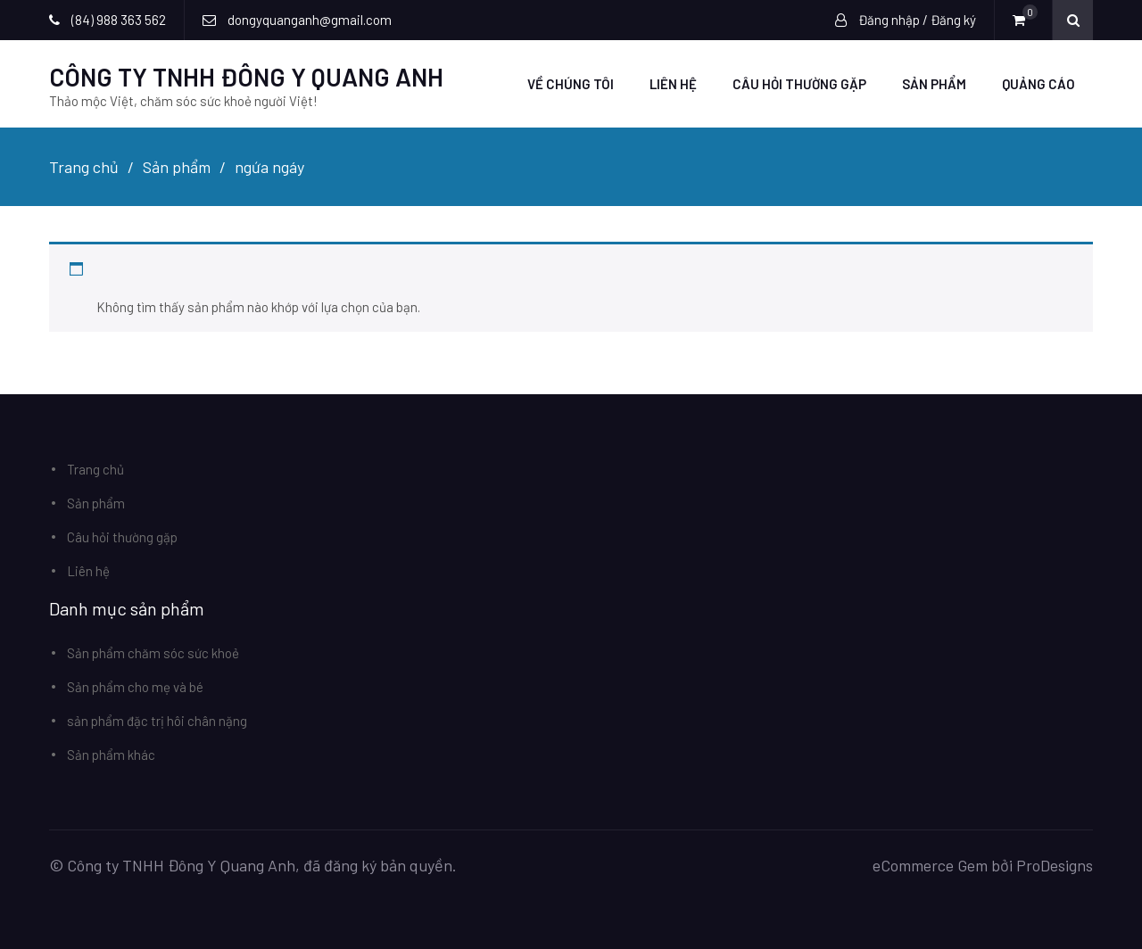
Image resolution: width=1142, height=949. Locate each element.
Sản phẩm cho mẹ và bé (135, 687)
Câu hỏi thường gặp (799, 84)
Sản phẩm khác (111, 755)
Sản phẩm (934, 84)
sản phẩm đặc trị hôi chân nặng (157, 721)
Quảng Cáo (1038, 84)
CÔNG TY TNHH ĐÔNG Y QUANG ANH (246, 77)
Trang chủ (95, 469)
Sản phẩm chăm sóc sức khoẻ (153, 653)
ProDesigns (1054, 865)
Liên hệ (673, 84)
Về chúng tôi (570, 84)
